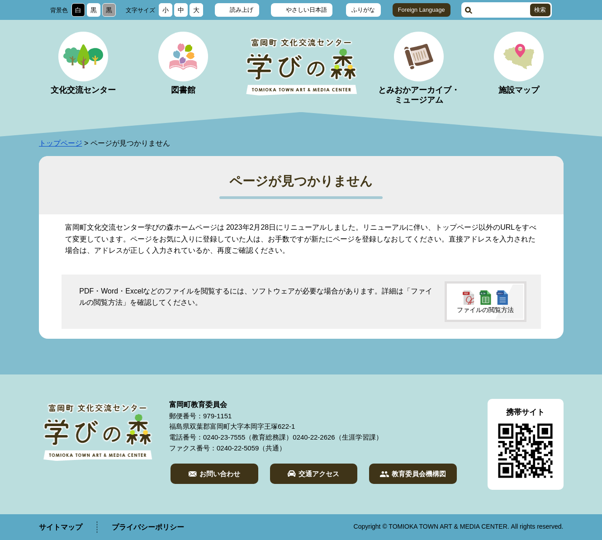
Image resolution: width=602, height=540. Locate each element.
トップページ (60, 143)
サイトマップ (60, 527)
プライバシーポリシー (148, 527)
